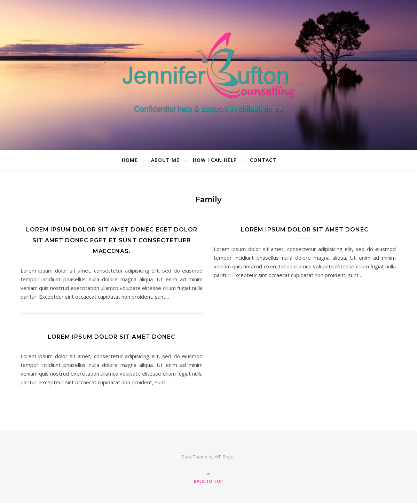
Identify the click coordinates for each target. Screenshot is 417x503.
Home (130, 160)
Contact (263, 160)
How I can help (215, 160)
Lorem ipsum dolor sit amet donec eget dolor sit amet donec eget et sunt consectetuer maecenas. (111, 240)
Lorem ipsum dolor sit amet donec (305, 229)
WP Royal (225, 457)
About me (165, 160)
